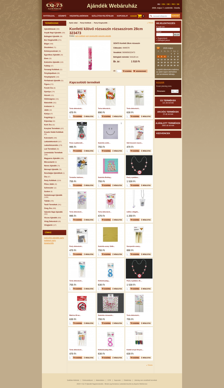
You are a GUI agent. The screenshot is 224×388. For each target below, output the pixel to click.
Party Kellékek (85, 23)
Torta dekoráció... (76, 108)
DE (168, 4)
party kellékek (80, 36)
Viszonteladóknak (79, 16)
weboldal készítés (126, 384)
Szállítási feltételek (103, 16)
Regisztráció (162, 38)
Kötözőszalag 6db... (105, 350)
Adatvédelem (100, 380)
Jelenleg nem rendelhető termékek (145, 380)
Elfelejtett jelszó (164, 40)
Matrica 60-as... (75, 315)
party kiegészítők (92, 36)
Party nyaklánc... (133, 177)
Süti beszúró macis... (135, 143)
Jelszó (158, 32)
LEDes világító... (133, 212)
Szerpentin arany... (134, 246)
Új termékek (168, 101)
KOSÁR (137, 16)
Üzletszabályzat (87, 380)
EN (163, 4)
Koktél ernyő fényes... (135, 350)
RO (173, 4)
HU (158, 4)
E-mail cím (160, 27)
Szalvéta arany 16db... (106, 246)
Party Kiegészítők (100, 23)
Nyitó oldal (73, 23)
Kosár (160, 82)
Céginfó (62, 16)
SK (178, 4)
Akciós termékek (168, 112)
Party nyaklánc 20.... (134, 281)
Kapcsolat (122, 16)
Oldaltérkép (127, 380)
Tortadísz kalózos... (76, 177)
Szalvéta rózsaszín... (106, 315)
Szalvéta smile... (104, 143)
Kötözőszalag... (104, 281)
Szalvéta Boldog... (105, 177)
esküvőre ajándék (52, 238)
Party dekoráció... (76, 246)
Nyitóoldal (49, 16)
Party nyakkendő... (76, 143)
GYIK (109, 380)
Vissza (150, 23)
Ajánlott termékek (168, 124)
